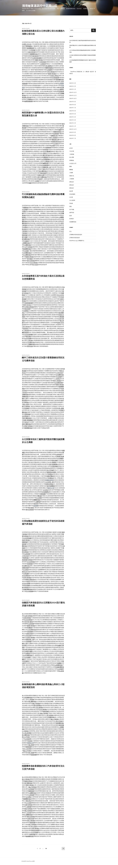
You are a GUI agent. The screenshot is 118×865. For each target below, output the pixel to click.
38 (46, 849)
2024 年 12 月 (72, 92)
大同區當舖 (59, 372)
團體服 (71, 169)
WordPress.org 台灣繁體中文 (76, 240)
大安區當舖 (28, 635)
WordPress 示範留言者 (76, 71)
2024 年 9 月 (72, 101)
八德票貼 (57, 378)
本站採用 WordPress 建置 (28, 861)
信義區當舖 (29, 633)
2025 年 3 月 (72, 83)
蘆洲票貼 (26, 328)
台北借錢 (28, 802)
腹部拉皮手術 (26, 571)
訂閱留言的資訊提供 (74, 237)
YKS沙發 (71, 151)
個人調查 (71, 157)
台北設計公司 (72, 163)
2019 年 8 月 (72, 135)
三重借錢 (29, 340)
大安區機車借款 (31, 629)
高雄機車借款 (72, 221)
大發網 (71, 172)
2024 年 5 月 (72, 113)
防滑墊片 (71, 218)
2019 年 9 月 (72, 132)
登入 (70, 231)
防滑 (70, 215)
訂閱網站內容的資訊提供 (75, 234)
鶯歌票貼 (28, 801)
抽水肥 (71, 191)
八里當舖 (28, 812)
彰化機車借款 (26, 565)
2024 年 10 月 (72, 98)
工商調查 (71, 178)
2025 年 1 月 (72, 89)
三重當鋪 (26, 330)
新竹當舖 (35, 264)
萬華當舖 (29, 346)
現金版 (71, 203)
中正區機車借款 (30, 342)
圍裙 (70, 166)
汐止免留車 (72, 200)
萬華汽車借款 (27, 305)
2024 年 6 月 (72, 110)
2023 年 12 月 (72, 129)
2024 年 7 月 (72, 107)
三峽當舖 (71, 154)
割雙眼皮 (71, 160)
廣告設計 (71, 181)
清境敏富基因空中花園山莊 (39, 5)
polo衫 (71, 148)
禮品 (70, 206)
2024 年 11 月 (72, 95)
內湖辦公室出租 (26, 44)
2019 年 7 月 (72, 138)
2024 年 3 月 (72, 120)
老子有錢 (71, 209)
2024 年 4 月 (72, 117)
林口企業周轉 (27, 748)
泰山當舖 (33, 826)
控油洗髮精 (72, 194)
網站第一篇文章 (90, 71)
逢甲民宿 (71, 212)
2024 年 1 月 (72, 126)
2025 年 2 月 (72, 86)
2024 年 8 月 (72, 104)
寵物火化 (71, 175)
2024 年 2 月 (72, 123)
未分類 (71, 197)
